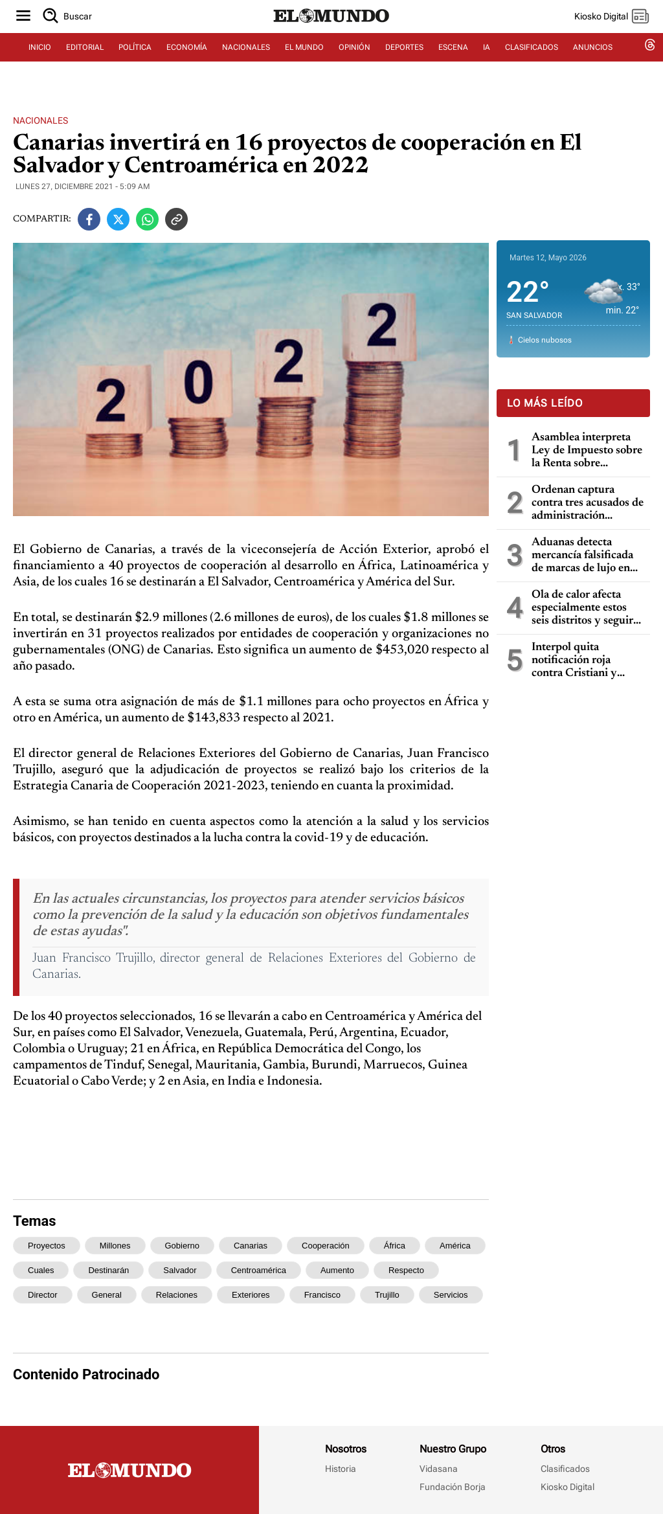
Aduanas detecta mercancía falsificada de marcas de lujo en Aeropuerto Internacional (582, 556)
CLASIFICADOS (531, 62)
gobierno (182, 1245)
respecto (406, 1270)
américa (455, 1245)
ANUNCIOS (592, 62)
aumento (337, 1270)
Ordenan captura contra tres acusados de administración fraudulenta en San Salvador (588, 503)
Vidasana (439, 1468)
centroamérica (258, 1270)
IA (486, 62)
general (107, 1295)
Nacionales (40, 120)
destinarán (108, 1270)
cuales (41, 1270)
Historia (340, 1468)
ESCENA (453, 62)
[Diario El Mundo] (331, 36)
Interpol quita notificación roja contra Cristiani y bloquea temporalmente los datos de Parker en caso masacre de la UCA (577, 661)
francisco (322, 1295)
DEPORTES (404, 62)
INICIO (39, 62)
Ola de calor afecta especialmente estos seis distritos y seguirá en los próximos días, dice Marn (585, 608)
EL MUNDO (304, 62)
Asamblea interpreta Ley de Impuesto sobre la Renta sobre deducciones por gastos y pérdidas (588, 451)
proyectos (46, 1245)
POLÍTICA (135, 62)
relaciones (176, 1295)
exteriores (251, 1295)
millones (115, 1245)
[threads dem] (650, 63)
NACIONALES (246, 62)
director (43, 1295)
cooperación (326, 1245)
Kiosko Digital (567, 1487)
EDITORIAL (85, 62)
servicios (451, 1295)
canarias (250, 1245)
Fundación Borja (453, 1487)
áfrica (394, 1245)
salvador (179, 1270)
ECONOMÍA (186, 62)
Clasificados (565, 1468)
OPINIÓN (354, 62)
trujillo (387, 1295)
